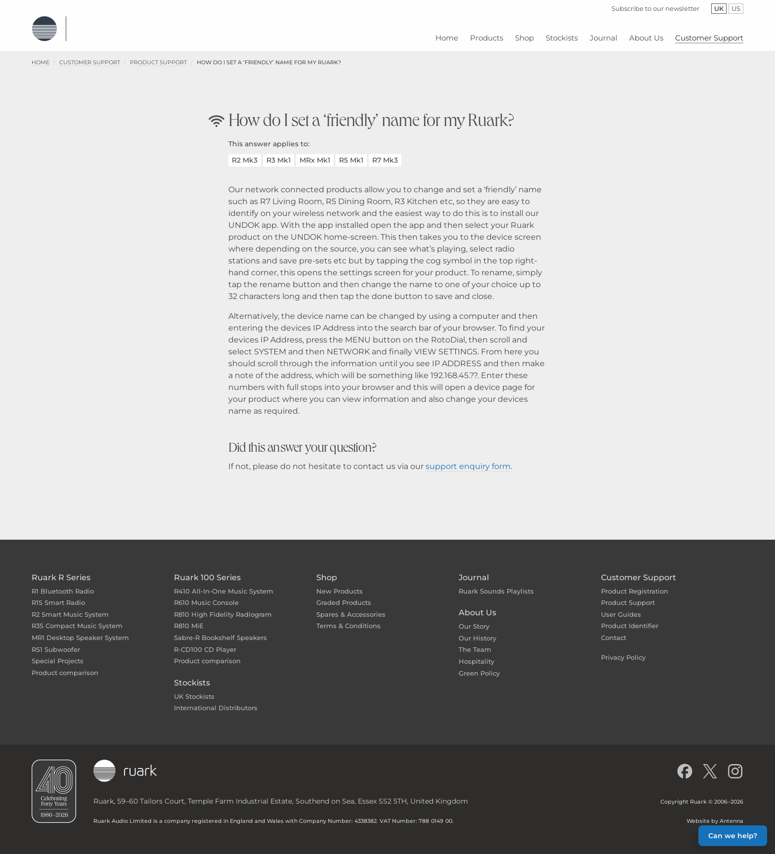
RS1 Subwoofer (56, 642)
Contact (613, 630)
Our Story (474, 619)
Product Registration (634, 584)
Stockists (192, 675)
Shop (326, 570)
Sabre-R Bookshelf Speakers (220, 630)
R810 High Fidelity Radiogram (223, 607)
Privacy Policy (623, 650)
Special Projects (58, 653)
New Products (339, 584)
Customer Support (89, 54)
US (737, 8)
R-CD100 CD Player (205, 642)
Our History (477, 631)
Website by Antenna (715, 813)
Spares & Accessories (351, 607)
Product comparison (65, 665)
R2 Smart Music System (70, 607)
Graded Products (343, 595)
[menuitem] (447, 34)
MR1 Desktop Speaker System (80, 630)
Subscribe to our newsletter (655, 8)
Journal (474, 570)
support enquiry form (468, 459)
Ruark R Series (61, 570)
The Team (475, 642)
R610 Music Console (206, 595)
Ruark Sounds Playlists (496, 584)
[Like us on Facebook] (684, 763)
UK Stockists (194, 689)
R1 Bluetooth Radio (63, 584)
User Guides (621, 607)
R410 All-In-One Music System (223, 584)
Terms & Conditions (348, 618)
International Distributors (216, 700)
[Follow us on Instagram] (735, 763)
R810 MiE (189, 618)
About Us (477, 605)
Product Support (158, 54)
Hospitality (476, 654)
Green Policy (479, 666)
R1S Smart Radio (58, 595)
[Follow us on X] (710, 763)
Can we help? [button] (732, 835)
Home (40, 54)
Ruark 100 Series (207, 570)
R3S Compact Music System (77, 618)
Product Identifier (629, 618)
